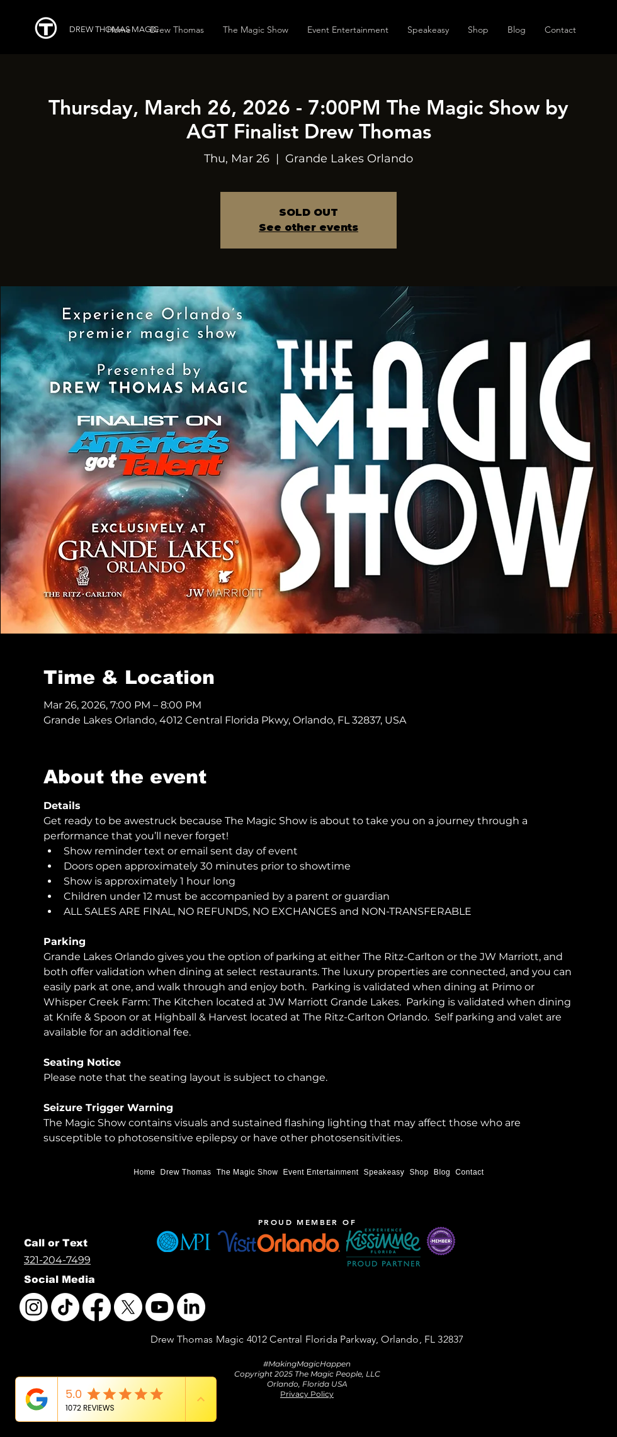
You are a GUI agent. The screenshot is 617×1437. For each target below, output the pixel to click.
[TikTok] (65, 1307)
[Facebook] (96, 1307)
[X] (128, 1307)
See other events (308, 227)
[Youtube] (159, 1307)
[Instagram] (34, 1307)
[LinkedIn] (191, 1307)
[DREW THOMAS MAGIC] (118, 29)
